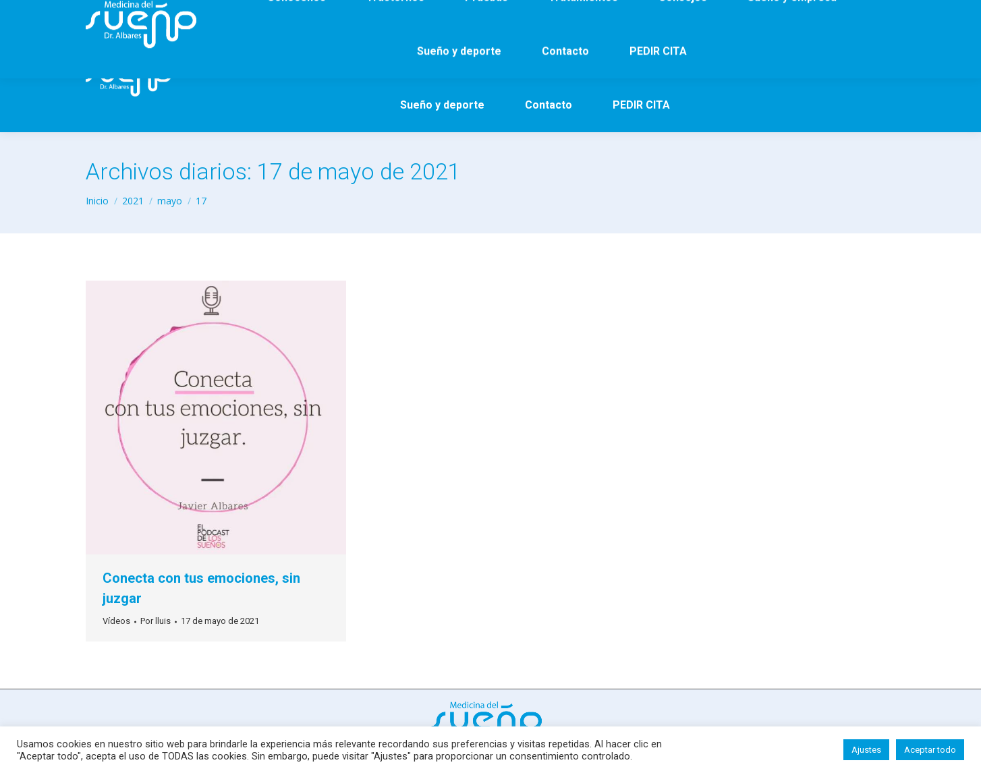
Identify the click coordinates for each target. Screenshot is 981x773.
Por (155, 621)
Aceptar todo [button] (930, 750)
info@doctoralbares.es (299, 12)
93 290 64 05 (124, 12)
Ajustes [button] (866, 750)
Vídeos (116, 621)
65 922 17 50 (200, 12)
